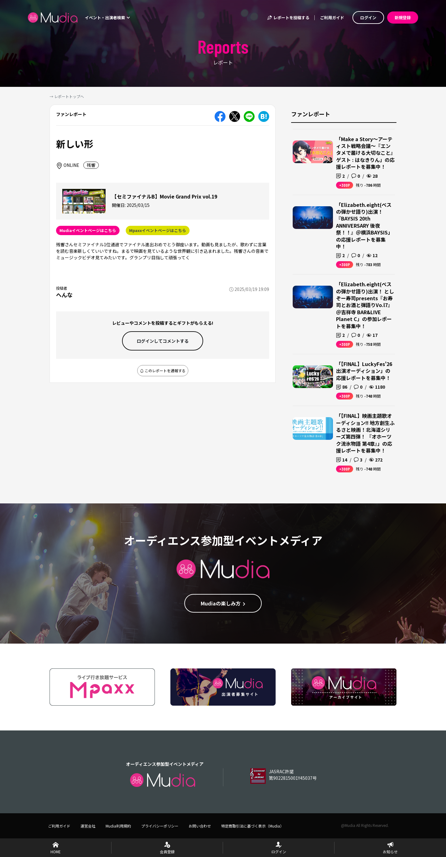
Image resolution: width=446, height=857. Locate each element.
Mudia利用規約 (118, 825)
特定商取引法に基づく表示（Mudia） (252, 825)
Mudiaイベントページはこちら (87, 230)
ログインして (163, 341)
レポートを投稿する (288, 17)
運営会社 (88, 825)
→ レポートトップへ (67, 96)
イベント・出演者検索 (107, 17)
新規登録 (403, 17)
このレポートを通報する (163, 370)
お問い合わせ (200, 825)
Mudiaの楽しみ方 (223, 603)
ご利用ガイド (332, 17)
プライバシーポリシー (159, 825)
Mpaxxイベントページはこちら (157, 230)
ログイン (368, 17)
